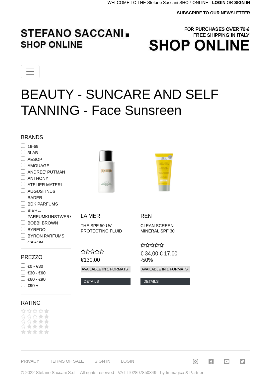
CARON (35, 242)
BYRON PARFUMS (46, 235)
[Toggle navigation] (30, 71)
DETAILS (91, 281)
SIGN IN (242, 2)
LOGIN (127, 361)
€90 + (33, 285)
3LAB (33, 152)
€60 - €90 (36, 279)
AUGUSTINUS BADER (41, 194)
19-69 (33, 146)
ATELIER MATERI (45, 184)
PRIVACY (30, 361)
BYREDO (36, 229)
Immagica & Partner (184, 372)
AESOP (35, 159)
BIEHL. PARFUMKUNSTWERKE (51, 213)
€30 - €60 (36, 272)
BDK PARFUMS (43, 203)
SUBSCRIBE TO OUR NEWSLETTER (213, 12)
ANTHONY (38, 178)
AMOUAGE (38, 165)
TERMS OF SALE (67, 361)
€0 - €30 (35, 266)
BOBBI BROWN (43, 222)
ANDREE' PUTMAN (46, 172)
